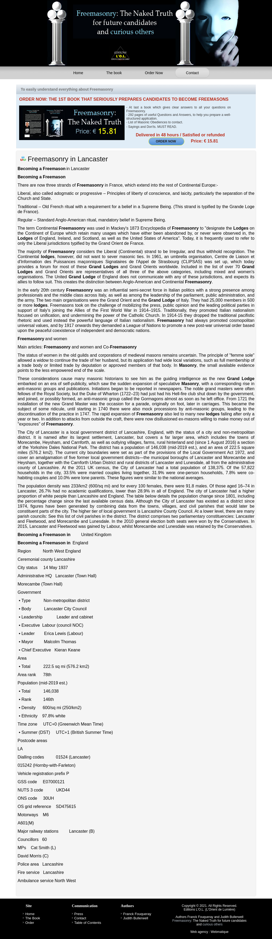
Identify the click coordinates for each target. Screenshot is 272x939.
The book (114, 73)
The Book (32, 918)
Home (78, 73)
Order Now (154, 73)
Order (29, 923)
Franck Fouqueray (137, 914)
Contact (192, 73)
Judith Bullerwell (135, 918)
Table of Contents (87, 923)
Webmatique (219, 932)
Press (78, 914)
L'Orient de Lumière (220, 909)
